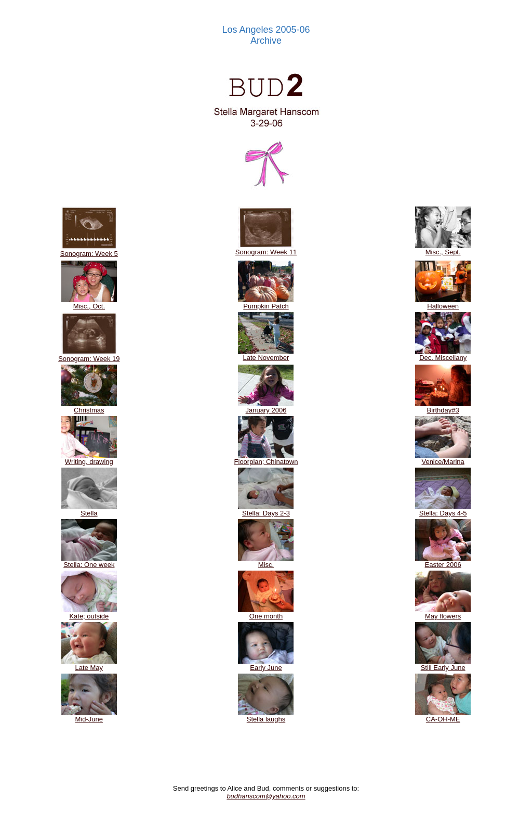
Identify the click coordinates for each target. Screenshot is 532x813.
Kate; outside (89, 613)
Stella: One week (89, 561)
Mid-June (89, 716)
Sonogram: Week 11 (266, 249)
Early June (266, 664)
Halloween (443, 303)
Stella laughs (266, 716)
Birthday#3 (443, 407)
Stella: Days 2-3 (266, 510)
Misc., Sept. (443, 249)
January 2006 (266, 407)
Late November (266, 354)
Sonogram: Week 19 (88, 356)
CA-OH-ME (443, 716)
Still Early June (443, 664)
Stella (89, 510)
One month (266, 613)
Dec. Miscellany (443, 354)
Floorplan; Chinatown (266, 458)
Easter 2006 (443, 561)
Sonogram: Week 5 (89, 250)
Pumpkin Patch (266, 303)
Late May (89, 664)
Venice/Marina (443, 458)
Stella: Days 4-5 (443, 510)
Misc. (266, 561)
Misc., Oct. (89, 303)
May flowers (443, 613)
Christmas (89, 407)
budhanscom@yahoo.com (266, 796)
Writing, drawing (89, 458)
